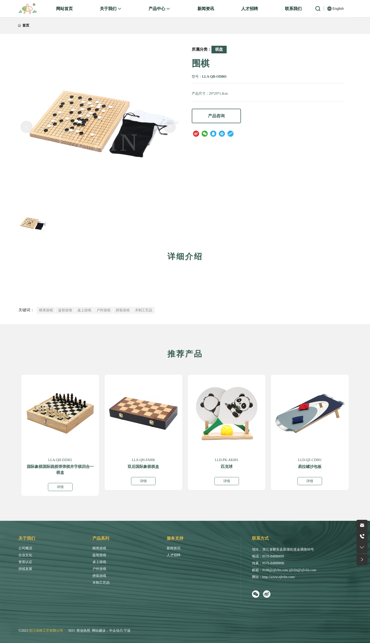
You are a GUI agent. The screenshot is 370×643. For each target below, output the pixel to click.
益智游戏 (99, 555)
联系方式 (260, 538)
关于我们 (26, 538)
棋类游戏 (99, 548)
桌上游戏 (99, 562)
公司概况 (25, 548)
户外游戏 (99, 569)
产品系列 (100, 538)
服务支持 (175, 538)
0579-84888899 (273, 556)
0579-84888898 (273, 563)
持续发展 (25, 569)
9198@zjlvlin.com (275, 570)
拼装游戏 (99, 576)
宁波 (127, 630)
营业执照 (83, 630)
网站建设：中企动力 (107, 630)
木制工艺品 (101, 582)
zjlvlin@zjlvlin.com (302, 570)
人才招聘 (173, 555)
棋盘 (219, 49)
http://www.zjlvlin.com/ (278, 577)
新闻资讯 (173, 548)
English (338, 9)
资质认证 (25, 562)
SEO (71, 630)
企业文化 (25, 555)
